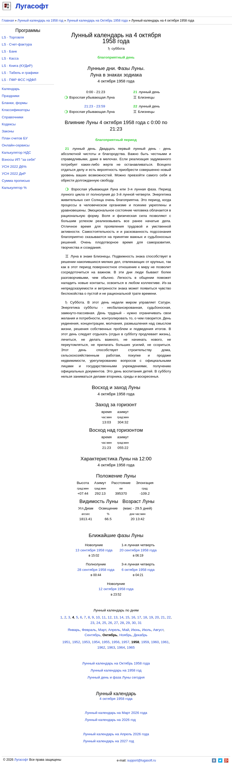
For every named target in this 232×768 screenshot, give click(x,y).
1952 (76, 642)
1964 (121, 647)
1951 (66, 642)
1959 (145, 642)
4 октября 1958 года (116, 699)
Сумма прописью (16, 181)
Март (102, 630)
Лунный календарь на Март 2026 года (116, 713)
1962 (101, 647)
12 (110, 617)
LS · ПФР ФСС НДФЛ (19, 80)
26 (110, 623)
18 (145, 617)
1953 (86, 642)
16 (133, 617)
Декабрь (140, 635)
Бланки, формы (14, 103)
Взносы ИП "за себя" (19, 160)
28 (122, 623)
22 (169, 617)
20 (157, 617)
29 (128, 623)
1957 (125, 642)
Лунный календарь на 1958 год (40, 20)
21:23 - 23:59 (94, 106)
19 (151, 617)
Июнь (135, 630)
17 (139, 617)
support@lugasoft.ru (141, 760)
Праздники (10, 96)
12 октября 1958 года (116, 589)
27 (116, 623)
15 (127, 617)
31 (140, 623)
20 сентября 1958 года (138, 550)
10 (98, 617)
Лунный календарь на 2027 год (108, 741)
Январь (74, 630)
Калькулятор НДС (16, 152)
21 (163, 617)
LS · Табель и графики (20, 73)
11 (104, 617)
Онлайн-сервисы (16, 145)
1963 (111, 647)
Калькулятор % (14, 188)
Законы (8, 131)
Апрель (114, 630)
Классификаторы (16, 110)
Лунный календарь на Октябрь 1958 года (97, 20)
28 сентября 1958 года (95, 570)
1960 (155, 642)
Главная (8, 20)
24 (98, 623)
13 (116, 617)
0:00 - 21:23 (94, 92)
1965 (131, 647)
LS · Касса (10, 58)
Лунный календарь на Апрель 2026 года (116, 734)
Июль (146, 630)
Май (125, 630)
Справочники (12, 117)
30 (134, 623)
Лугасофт (21, 759)
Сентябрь (93, 635)
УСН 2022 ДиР (14, 174)
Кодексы (9, 124)
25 (104, 623)
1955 (105, 642)
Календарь (11, 89)
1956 (115, 642)
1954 (96, 642)
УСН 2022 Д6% (14, 167)
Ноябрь (125, 635)
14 (121, 617)
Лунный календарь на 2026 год (110, 720)
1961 (165, 642)
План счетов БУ (15, 138)
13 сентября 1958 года (93, 550)
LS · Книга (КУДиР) (17, 66)
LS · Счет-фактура (17, 44)
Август (158, 630)
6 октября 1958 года (137, 570)
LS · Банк (9, 51)
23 (92, 623)
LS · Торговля (13, 37)
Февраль (89, 630)
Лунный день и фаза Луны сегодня (115, 677)
